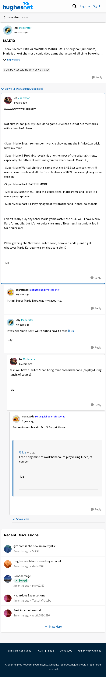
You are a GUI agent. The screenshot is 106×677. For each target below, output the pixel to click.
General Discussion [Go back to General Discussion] (15, 17)
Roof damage (22, 576)
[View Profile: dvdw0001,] (8, 564)
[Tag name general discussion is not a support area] (26, 70)
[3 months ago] (21, 586)
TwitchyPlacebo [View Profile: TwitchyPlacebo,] (41, 600)
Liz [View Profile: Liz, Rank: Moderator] (15, 98)
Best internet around (27, 610)
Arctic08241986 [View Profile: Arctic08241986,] (41, 615)
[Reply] (97, 77)
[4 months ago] (21, 615)
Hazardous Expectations (29, 595)
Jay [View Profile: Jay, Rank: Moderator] (16, 27)
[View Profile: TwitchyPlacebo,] (8, 598)
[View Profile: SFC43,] (8, 549)
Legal (51, 650)
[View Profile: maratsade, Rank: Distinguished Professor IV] (10, 292)
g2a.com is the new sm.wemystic (34, 546)
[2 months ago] (21, 551)
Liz (73, 331)
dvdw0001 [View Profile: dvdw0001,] (38, 566)
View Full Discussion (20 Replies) (22, 89)
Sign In (97, 6)
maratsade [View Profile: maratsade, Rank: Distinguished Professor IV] (22, 289)
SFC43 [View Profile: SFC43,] (36, 551)
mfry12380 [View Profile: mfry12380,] (38, 585)
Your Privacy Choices (89, 650)
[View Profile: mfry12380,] (8, 579)
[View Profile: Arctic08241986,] (8, 613)
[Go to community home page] (18, 6)
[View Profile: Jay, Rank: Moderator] (7, 30)
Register (85, 6)
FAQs (40, 650)
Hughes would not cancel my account (37, 561)
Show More (11, 59)
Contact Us (66, 650)
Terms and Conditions (19, 650)
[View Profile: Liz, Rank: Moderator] (8, 100)
